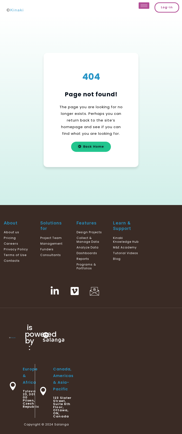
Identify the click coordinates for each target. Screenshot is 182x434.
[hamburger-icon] (144, 5)
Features (87, 222)
